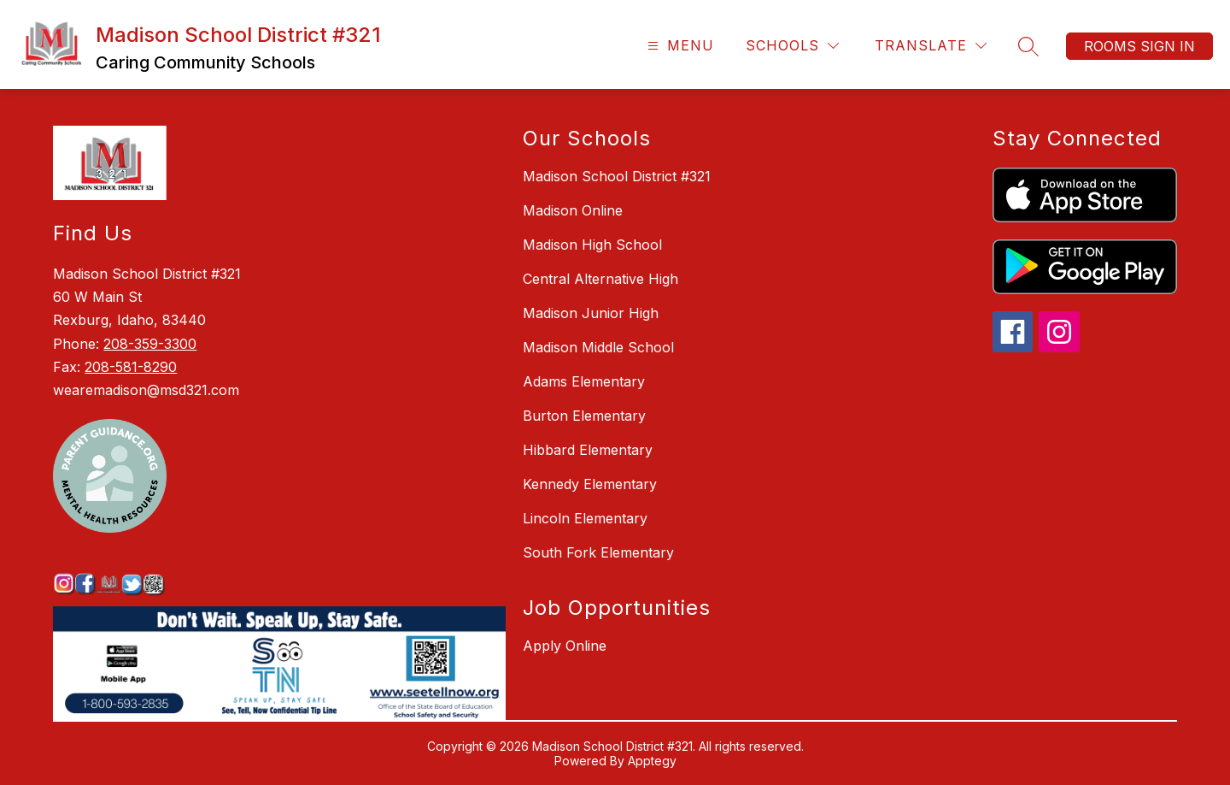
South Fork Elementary (598, 552)
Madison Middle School (598, 347)
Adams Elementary (584, 381)
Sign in (1167, 46)
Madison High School (592, 244)
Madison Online (573, 210)
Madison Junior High (591, 313)
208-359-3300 (149, 343)
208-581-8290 (131, 366)
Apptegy (652, 760)
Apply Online (564, 645)
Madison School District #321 (617, 176)
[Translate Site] (930, 45)
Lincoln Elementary (585, 518)
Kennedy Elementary (590, 484)
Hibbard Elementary (588, 449)
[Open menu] (678, 45)
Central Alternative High (600, 278)
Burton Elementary (584, 415)
